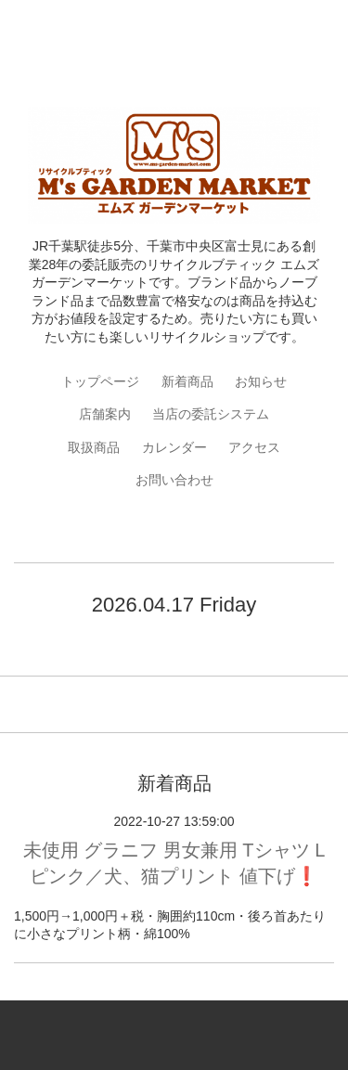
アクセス (254, 447)
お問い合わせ (174, 479)
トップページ (100, 381)
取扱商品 (94, 447)
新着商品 (187, 381)
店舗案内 (105, 413)
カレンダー (174, 447)
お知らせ (261, 381)
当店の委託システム (210, 413)
